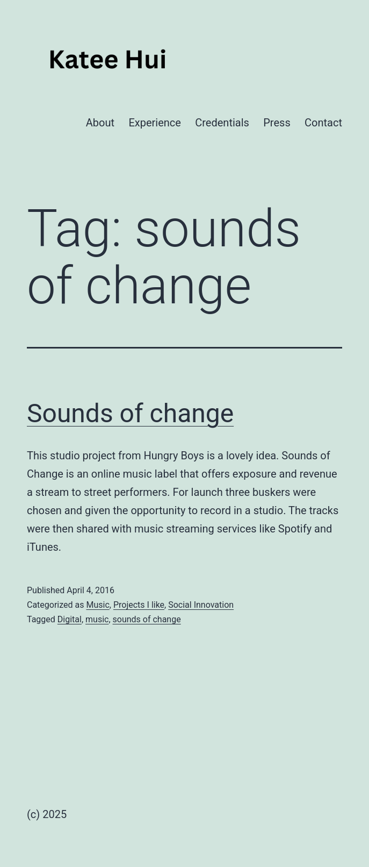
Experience (154, 122)
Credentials (222, 122)
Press (276, 122)
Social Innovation (201, 605)
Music (97, 605)
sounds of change (147, 619)
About (100, 122)
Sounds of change (130, 413)
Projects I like (138, 605)
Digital (69, 619)
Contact (323, 122)
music (96, 619)
